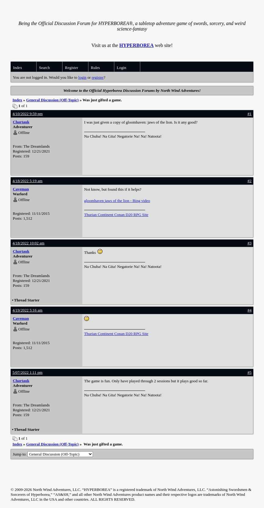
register (98, 77)
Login (121, 67)
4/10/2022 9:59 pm (27, 113)
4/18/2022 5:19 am (27, 180)
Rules (95, 67)
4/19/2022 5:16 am (27, 310)
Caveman (21, 189)
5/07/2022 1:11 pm (27, 372)
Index (17, 67)
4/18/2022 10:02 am (28, 243)
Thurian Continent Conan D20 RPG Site (116, 214)
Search (44, 67)
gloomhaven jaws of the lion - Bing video (117, 200)
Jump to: (53, 454)
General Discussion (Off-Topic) (52, 100)
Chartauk (21, 122)
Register (71, 67)
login (82, 77)
